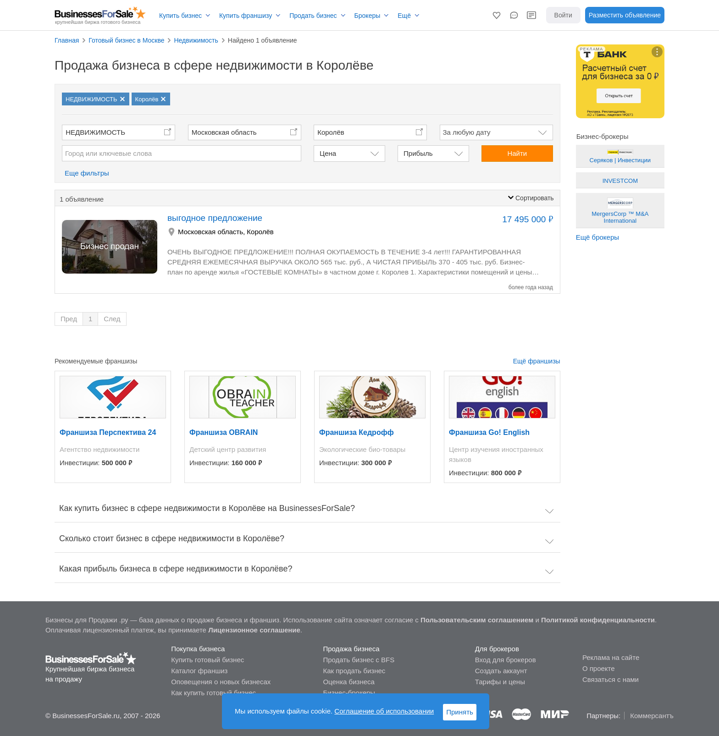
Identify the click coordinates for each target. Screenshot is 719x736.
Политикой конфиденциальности (598, 620)
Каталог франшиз (199, 671)
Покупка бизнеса (198, 649)
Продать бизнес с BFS (358, 660)
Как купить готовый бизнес (213, 693)
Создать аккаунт (501, 671)
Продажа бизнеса (351, 649)
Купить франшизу (245, 15)
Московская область (224, 132)
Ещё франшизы (536, 361)
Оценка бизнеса (348, 682)
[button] (496, 15)
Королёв (260, 232)
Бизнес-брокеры (349, 693)
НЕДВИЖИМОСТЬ (95, 132)
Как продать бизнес (354, 671)
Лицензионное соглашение (254, 630)
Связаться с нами (610, 679)
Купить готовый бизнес (207, 660)
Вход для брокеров (505, 660)
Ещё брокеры (597, 237)
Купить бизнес (180, 15)
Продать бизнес (313, 15)
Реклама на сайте (610, 657)
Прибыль (418, 153)
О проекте (598, 668)
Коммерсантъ (652, 716)
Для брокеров (497, 649)
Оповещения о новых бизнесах (221, 682)
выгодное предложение (214, 218)
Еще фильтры (87, 173)
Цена (328, 153)
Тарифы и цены (500, 682)
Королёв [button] (330, 132)
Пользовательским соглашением (476, 620)
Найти (517, 153)
